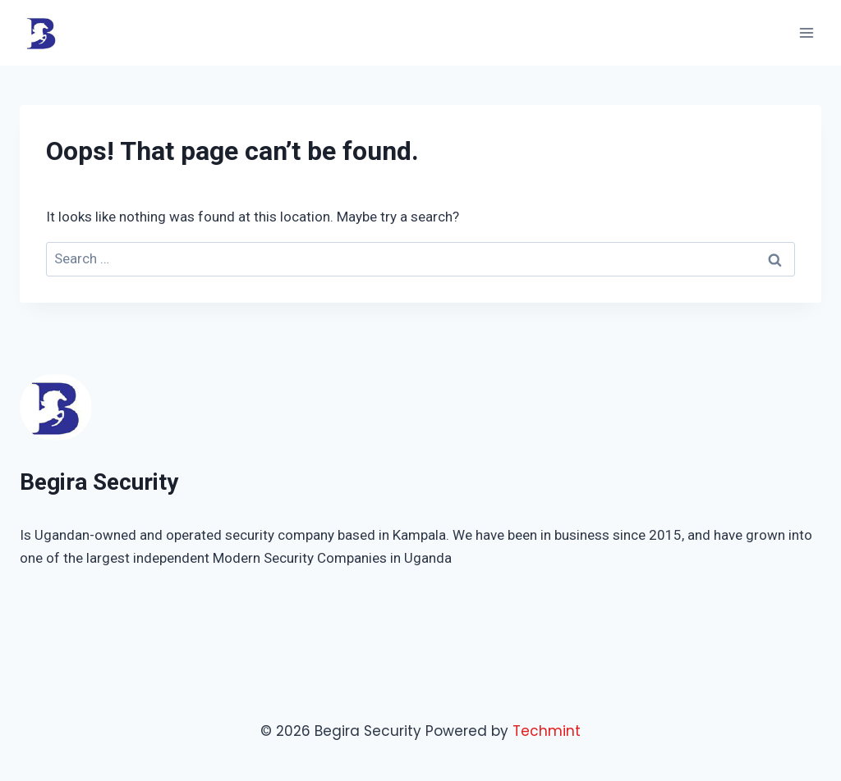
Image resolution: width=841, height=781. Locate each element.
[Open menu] (806, 32)
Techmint (546, 731)
